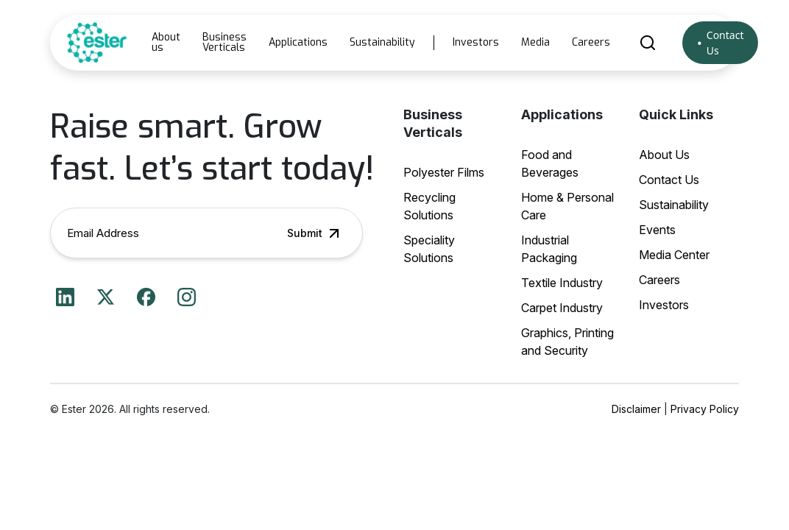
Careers (591, 42)
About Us (664, 154)
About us (166, 42)
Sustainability (382, 42)
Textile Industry (562, 282)
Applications (298, 42)
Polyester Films (443, 172)
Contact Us (725, 42)
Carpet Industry (562, 307)
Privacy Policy (705, 409)
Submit (315, 233)
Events (657, 229)
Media (535, 42)
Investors (476, 42)
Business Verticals (224, 42)
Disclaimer (636, 409)
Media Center (674, 254)
